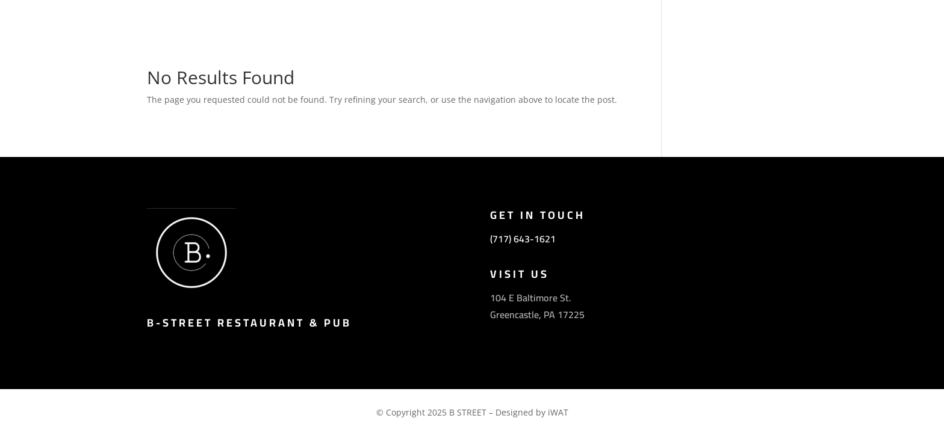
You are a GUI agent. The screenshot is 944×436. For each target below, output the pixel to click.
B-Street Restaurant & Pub (249, 323)
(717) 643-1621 (523, 239)
